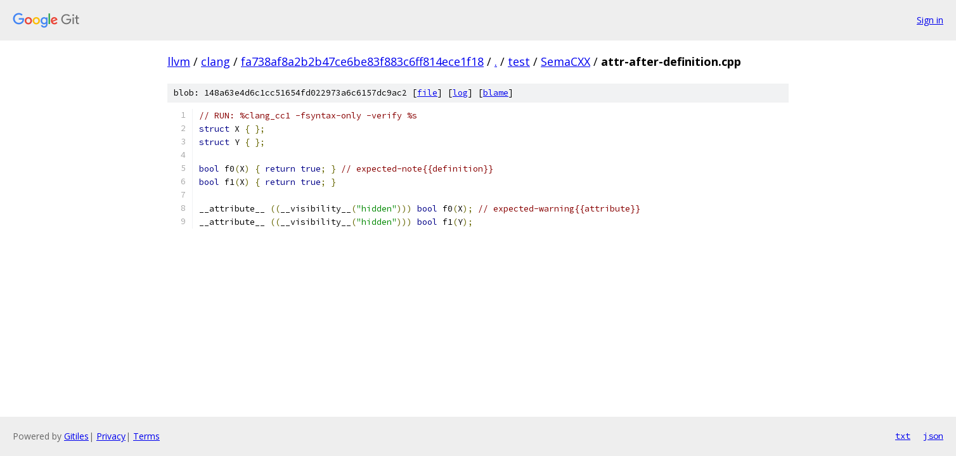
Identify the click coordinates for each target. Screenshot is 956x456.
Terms (146, 436)
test (519, 61)
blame (495, 92)
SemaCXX (565, 61)
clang (215, 61)
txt (902, 435)
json (933, 435)
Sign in (930, 20)
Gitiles (76, 436)
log (460, 92)
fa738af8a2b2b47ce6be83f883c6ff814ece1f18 (362, 61)
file (427, 92)
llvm (178, 61)
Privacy (111, 436)
